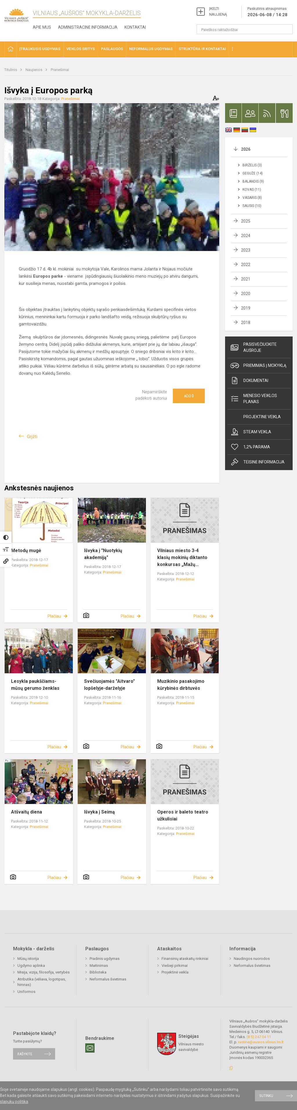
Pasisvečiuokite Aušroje (253, 347)
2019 (245, 308)
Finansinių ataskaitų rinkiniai (185, 958)
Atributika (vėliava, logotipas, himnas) (41, 982)
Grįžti (32, 436)
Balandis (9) (253, 181)
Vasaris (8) (252, 198)
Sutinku (266, 1095)
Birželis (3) (252, 165)
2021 (245, 279)
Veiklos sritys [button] (80, 49)
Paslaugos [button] (112, 49)
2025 (245, 221)
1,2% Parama (250, 446)
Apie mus (42, 27)
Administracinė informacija (87, 27)
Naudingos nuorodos (252, 958)
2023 (245, 250)
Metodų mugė (26, 550)
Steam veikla (250, 431)
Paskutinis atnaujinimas (267, 12)
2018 (245, 322)
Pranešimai (60, 70)
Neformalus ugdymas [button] (151, 49)
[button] (10, 49)
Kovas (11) (251, 190)
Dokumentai (249, 380)
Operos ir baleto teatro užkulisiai (182, 815)
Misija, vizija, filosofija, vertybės (43, 972)
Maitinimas (99, 965)
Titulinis (11, 70)
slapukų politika (14, 1101)
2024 (245, 235)
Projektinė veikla (262, 416)
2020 (245, 293)
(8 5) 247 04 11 (259, 1037)
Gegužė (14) (252, 173)
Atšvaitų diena (26, 812)
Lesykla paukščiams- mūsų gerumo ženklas (35, 684)
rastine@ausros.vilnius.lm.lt (261, 1042)
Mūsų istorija (28, 958)
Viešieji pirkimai (175, 965)
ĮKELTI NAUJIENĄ (218, 11)
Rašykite (24, 1054)
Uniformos (26, 991)
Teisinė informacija (257, 461)
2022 (245, 264)
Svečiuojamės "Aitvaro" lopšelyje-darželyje (109, 684)
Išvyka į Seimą (99, 812)
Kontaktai (135, 27)
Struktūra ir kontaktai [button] (202, 49)
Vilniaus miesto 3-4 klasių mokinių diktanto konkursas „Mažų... (182, 557)
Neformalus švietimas (108, 979)
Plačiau (54, 616)
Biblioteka (98, 972)
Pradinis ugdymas (104, 958)
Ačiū (189, 396)
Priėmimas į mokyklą (258, 365)
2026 (245, 149)
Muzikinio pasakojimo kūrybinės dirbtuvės (180, 684)
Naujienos (34, 70)
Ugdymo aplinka (31, 965)
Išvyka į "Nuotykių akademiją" (103, 554)
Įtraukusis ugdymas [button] (39, 49)
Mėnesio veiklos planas (253, 398)
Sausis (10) (251, 206)
